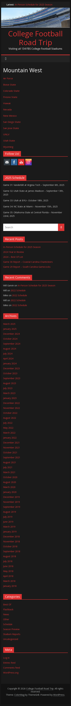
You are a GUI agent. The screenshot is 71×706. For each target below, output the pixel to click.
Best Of (7, 604)
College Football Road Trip (35, 38)
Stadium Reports (11, 634)
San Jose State (11, 128)
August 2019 (9, 511)
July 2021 (7, 467)
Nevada (7, 109)
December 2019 (11, 496)
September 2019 (11, 506)
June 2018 (8, 566)
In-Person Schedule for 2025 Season (33, 4)
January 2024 (10, 363)
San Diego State (12, 121)
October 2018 (10, 546)
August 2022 (9, 417)
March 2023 (9, 393)
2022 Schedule (18, 290)
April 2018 (8, 576)
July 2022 (7, 422)
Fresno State (10, 97)
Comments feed (11, 667)
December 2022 (11, 403)
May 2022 (8, 427)
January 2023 (10, 398)
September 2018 (11, 551)
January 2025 (10, 328)
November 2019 (11, 501)
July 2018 (7, 561)
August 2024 (9, 348)
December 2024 (11, 333)
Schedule (7, 624)
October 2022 (10, 412)
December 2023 (11, 368)
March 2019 (9, 526)
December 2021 (11, 442)
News (6, 614)
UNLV (6, 134)
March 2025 (9, 323)
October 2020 (10, 477)
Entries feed (9, 662)
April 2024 (8, 358)
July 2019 (7, 516)
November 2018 (11, 541)
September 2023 (11, 378)
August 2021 (9, 462)
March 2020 (9, 487)
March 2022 (9, 432)
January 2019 (10, 531)
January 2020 (10, 492)
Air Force (8, 78)
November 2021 (11, 447)
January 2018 (10, 585)
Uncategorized (10, 639)
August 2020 (9, 482)
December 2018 (11, 536)
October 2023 (10, 373)
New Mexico (10, 115)
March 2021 (9, 472)
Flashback (8, 609)
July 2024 (7, 353)
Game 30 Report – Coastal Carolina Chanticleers (28, 261)
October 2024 (10, 338)
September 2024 (11, 343)
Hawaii (6, 103)
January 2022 (10, 437)
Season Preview (11, 629)
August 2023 (9, 383)
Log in (6, 657)
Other (6, 619)
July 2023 (7, 388)
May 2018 (8, 571)
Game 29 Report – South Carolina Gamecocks (27, 266)
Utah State (9, 140)
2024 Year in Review (13, 251)
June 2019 (8, 521)
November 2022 (11, 407)
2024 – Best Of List (13, 256)
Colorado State (11, 90)
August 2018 (9, 556)
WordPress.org (10, 672)
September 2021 (11, 457)
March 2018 (9, 581)
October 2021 (10, 452)
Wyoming (8, 146)
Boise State (9, 84)
